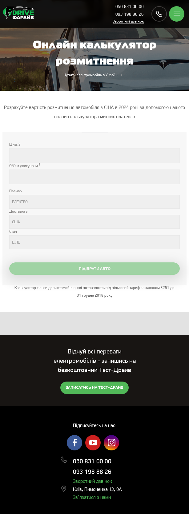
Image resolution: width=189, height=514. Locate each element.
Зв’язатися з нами (92, 497)
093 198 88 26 (129, 14)
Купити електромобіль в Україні (91, 75)
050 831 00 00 (129, 7)
